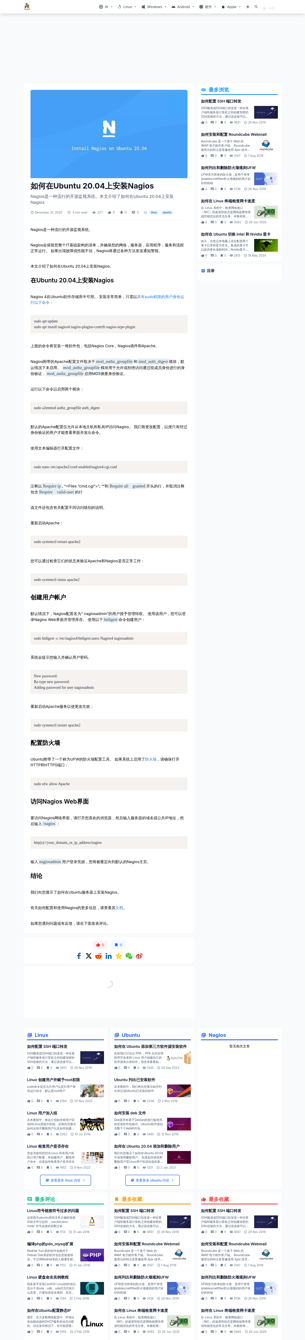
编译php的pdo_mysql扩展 (50, 1244)
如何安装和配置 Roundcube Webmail (234, 134)
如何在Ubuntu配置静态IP (49, 1310)
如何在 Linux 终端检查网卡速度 (228, 201)
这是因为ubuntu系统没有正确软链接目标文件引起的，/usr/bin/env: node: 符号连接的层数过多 (51, 1222)
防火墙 (151, 759)
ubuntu (167, 212)
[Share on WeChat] (129, 956)
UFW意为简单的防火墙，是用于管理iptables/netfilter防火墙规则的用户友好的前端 (226, 179)
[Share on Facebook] (79, 956)
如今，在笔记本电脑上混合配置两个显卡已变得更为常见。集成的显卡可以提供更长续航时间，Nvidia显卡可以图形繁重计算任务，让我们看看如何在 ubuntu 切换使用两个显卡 (224, 249)
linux (154, 212)
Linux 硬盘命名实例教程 (48, 1277)
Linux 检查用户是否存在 (48, 1146)
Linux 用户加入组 (42, 1113)
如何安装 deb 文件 (130, 1113)
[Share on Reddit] (98, 956)
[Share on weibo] (139, 956)
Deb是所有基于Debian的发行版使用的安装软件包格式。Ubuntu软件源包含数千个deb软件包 (138, 1124)
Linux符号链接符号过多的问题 (53, 1210)
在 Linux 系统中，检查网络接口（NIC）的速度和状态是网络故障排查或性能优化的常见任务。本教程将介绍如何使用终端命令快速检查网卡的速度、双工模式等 (226, 216)
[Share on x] (89, 956)
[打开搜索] (256, 7)
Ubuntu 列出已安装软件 (134, 1080)
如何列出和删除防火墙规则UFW (228, 167)
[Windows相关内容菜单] (106, 7)
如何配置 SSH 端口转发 (221, 101)
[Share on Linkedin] (108, 956)
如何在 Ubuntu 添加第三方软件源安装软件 (150, 1046)
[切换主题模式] (248, 7)
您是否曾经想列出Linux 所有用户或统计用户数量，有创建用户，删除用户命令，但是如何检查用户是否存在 (51, 1157)
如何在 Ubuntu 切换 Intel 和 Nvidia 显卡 (235, 234)
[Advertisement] (151, 50)
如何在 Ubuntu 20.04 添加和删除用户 (147, 1146)
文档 (119, 907)
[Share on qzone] (118, 956)
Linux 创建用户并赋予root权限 (53, 1080)
